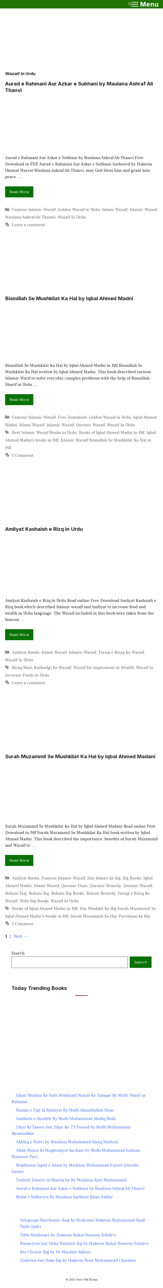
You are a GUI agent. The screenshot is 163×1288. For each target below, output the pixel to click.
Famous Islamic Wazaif (34, 209)
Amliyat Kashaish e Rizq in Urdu (44, 529)
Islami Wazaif (114, 209)
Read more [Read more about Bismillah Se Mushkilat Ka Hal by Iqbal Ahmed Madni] (19, 400)
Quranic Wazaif (90, 425)
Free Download (72, 417)
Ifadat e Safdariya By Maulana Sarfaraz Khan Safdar (64, 1197)
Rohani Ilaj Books (67, 893)
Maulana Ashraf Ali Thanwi (30, 217)
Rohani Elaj (16, 893)
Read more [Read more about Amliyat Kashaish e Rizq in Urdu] (19, 635)
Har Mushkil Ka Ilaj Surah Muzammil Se (118, 908)
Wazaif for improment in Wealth (103, 667)
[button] (130, 4)
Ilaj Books (132, 878)
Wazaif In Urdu (72, 217)
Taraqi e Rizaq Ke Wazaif (121, 652)
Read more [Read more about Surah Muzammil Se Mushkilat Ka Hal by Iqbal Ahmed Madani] (19, 860)
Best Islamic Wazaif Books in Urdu (44, 432)
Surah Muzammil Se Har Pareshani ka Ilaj (110, 916)
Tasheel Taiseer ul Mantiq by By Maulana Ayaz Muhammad (71, 1180)
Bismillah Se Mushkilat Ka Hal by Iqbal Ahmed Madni (69, 298)
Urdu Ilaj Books (34, 901)
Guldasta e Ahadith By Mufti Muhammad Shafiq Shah (66, 1118)
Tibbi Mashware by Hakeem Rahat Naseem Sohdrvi (68, 1235)
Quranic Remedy (105, 886)
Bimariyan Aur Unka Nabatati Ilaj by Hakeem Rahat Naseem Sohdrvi (84, 1243)
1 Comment (23, 455)
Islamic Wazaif (143, 209)
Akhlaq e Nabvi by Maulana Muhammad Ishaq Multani (67, 1142)
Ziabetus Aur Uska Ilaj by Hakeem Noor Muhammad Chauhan (78, 1260)
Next (21, 936)
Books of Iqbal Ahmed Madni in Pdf (111, 432)
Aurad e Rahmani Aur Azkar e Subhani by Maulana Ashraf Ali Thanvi (80, 1188)
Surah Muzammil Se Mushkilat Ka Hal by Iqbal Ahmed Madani (80, 756)
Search (18, 953)
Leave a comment (28, 225)
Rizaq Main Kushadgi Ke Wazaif (41, 667)
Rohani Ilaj (39, 893)
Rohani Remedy (100, 893)
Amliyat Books (25, 652)
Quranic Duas (74, 886)
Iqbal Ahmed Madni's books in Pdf (36, 916)
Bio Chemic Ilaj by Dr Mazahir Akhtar (55, 1252)
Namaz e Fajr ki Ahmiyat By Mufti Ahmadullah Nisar (65, 1110)
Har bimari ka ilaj (104, 878)
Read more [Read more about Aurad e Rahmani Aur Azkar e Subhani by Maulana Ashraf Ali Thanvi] (19, 192)
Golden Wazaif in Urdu (79, 209)
